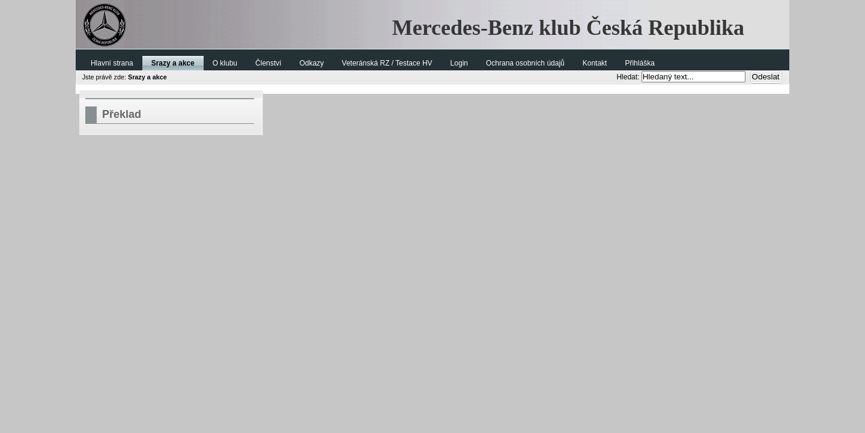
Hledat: (628, 77)
